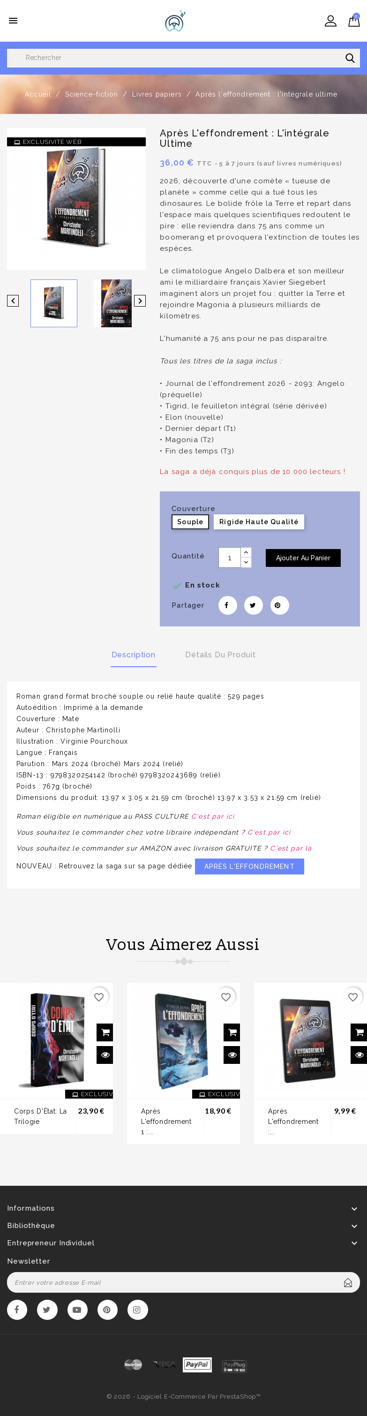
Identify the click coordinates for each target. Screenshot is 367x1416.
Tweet (253, 605)
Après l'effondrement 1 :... (166, 1122)
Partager (227, 605)
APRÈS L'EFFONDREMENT (249, 867)
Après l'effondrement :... (293, 1122)
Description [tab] (133, 654)
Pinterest (279, 605)
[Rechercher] (183, 58)
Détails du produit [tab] (221, 654)
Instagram (141, 1311)
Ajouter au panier (303, 558)
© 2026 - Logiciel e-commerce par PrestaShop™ (183, 1398)
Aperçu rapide (105, 1056)
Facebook (17, 1311)
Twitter (48, 1311)
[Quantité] (229, 557)
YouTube (79, 1311)
